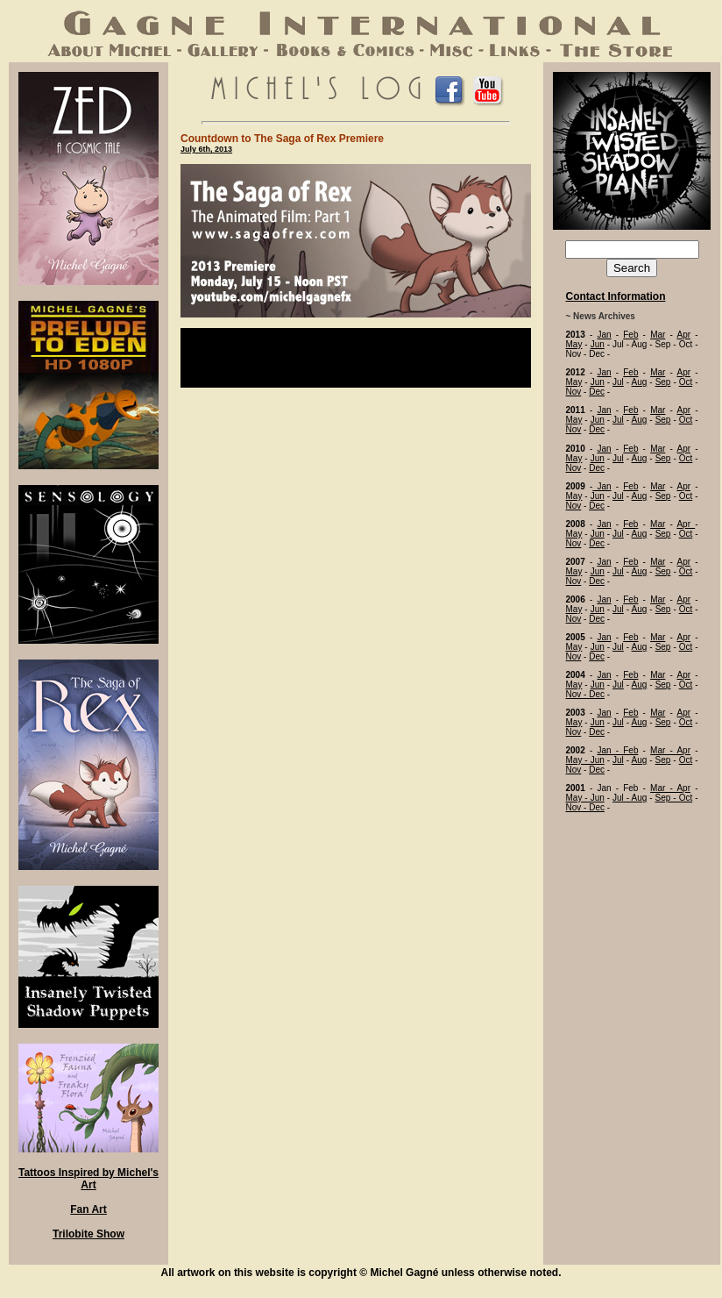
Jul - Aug (629, 797)
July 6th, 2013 (206, 149)
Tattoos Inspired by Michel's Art (88, 1178)
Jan (604, 334)
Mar (657, 334)
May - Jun (585, 760)
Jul (618, 382)
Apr (683, 334)
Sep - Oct (674, 797)
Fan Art (88, 1209)
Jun (598, 344)
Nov (574, 391)
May (574, 344)
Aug (640, 382)
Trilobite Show (88, 1234)
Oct (686, 382)
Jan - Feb (617, 750)
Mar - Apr (670, 750)
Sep (663, 382)
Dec (597, 391)
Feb (630, 334)
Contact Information (616, 296)
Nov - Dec (585, 694)
